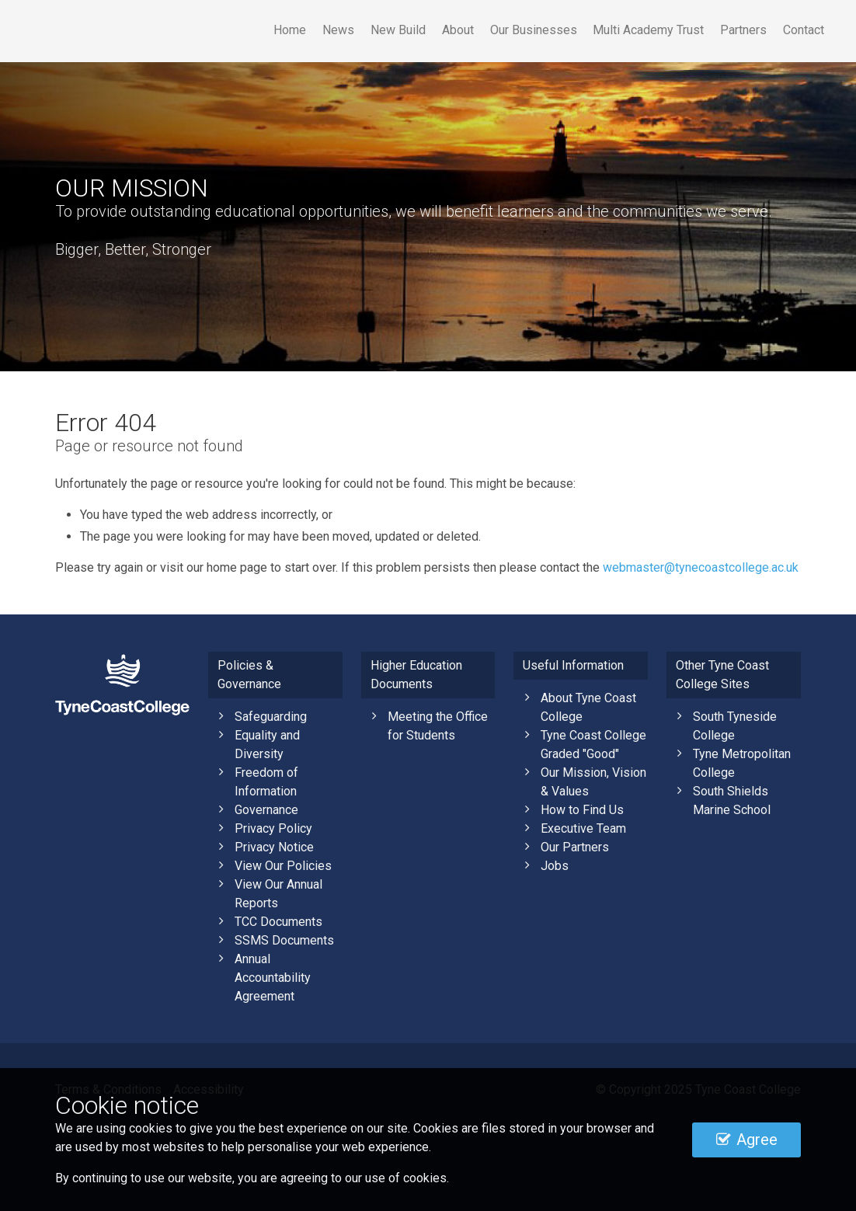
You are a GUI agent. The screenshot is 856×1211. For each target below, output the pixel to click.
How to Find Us (582, 809)
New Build (398, 30)
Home (289, 30)
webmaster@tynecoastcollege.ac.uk (701, 567)
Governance (266, 809)
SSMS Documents (284, 940)
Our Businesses (533, 30)
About (458, 30)
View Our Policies (283, 865)
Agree (747, 1139)
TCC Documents (278, 921)
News (338, 30)
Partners (743, 30)
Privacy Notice (274, 847)
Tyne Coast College (160, 31)
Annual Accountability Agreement (273, 978)
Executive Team (583, 828)
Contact (803, 30)
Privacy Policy (273, 828)
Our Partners (575, 847)
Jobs (555, 865)
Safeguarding (271, 716)
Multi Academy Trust (648, 30)
